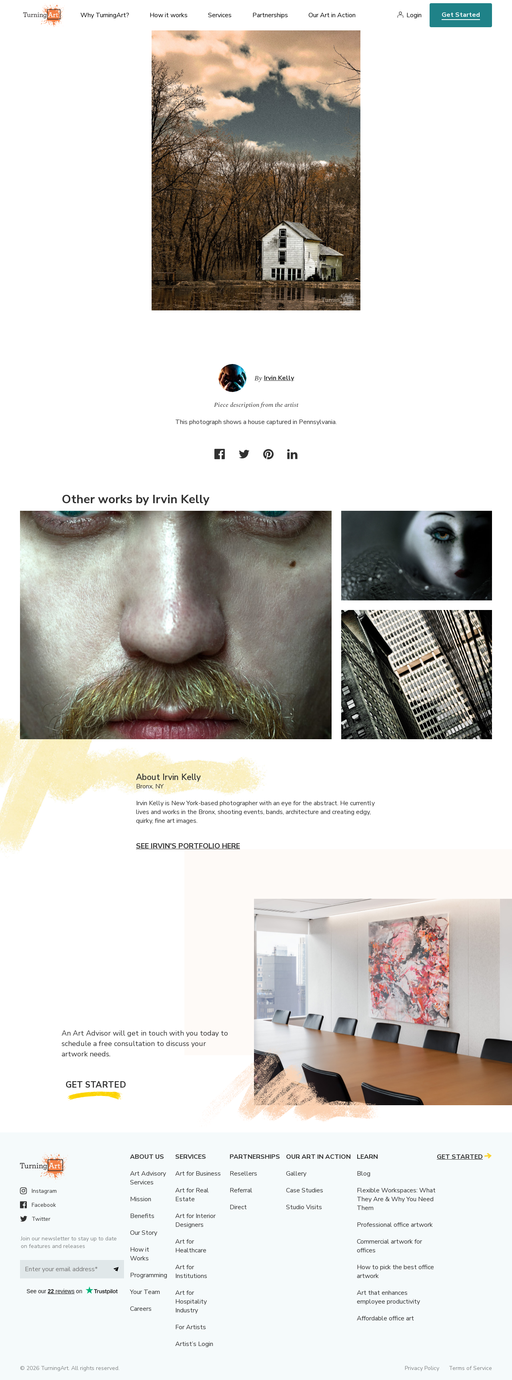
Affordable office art (385, 1318)
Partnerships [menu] (270, 15)
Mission (140, 1199)
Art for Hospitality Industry (191, 1301)
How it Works (139, 1254)
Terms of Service (470, 1368)
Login (414, 15)
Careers (141, 1308)
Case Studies (304, 1190)
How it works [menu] (169, 15)
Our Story (143, 1232)
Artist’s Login (194, 1344)
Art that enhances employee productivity (388, 1297)
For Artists (190, 1327)
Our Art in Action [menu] (332, 15)
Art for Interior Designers (195, 1220)
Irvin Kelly (279, 378)
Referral (241, 1190)
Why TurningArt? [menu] (104, 15)
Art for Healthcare (190, 1246)
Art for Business (198, 1173)
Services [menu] (220, 15)
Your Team (145, 1292)
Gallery (296, 1173)
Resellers (243, 1173)
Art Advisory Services (148, 1178)
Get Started (461, 14)
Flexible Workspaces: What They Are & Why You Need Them (396, 1199)
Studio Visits (304, 1207)
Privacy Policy (422, 1368)
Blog (363, 1173)
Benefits (142, 1216)
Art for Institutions (191, 1271)
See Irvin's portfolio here (188, 846)
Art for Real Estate (192, 1195)
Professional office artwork (395, 1224)
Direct (238, 1207)
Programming (148, 1275)
